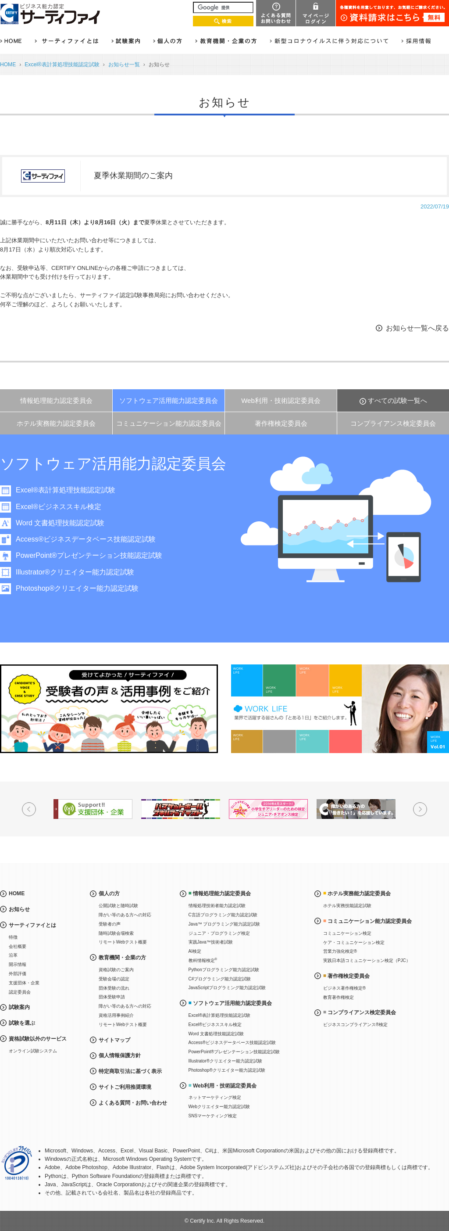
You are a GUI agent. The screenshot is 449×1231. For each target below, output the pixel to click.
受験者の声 (110, 924)
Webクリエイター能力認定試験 (219, 1106)
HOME (8, 64)
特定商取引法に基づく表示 (130, 1071)
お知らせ (19, 909)
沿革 (13, 955)
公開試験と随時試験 (118, 905)
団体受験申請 (112, 996)
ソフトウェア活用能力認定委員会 (168, 400)
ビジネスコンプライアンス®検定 (355, 1024)
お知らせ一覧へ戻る (417, 328)
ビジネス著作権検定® (344, 988)
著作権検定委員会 (281, 423)
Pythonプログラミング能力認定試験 (224, 969)
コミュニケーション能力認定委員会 (168, 423)
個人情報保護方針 (120, 1055)
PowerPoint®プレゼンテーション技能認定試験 (89, 555)
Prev (29, 809)
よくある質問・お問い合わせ (133, 1103)
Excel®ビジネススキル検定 (58, 506)
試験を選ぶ (22, 1023)
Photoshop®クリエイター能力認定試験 (77, 588)
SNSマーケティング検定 (213, 1115)
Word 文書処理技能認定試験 (60, 523)
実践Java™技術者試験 (211, 942)
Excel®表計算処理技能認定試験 (62, 64)
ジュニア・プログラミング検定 (219, 933)
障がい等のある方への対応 (125, 914)
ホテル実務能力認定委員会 (56, 423)
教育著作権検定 (338, 997)
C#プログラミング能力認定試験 (220, 978)
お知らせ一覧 (124, 64)
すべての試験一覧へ (397, 400)
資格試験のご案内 (116, 969)
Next (420, 809)
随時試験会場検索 (116, 933)
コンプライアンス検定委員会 (393, 423)
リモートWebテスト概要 (123, 942)
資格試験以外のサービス (38, 1039)
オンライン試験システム (33, 1050)
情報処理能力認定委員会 (56, 400)
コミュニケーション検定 (347, 933)
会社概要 (17, 946)
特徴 (13, 937)
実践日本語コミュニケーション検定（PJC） (366, 960)
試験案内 (19, 1007)
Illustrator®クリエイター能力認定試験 (75, 572)
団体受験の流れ (114, 988)
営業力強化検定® (340, 951)
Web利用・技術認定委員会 (281, 400)
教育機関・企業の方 (122, 958)
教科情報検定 (203, 960)
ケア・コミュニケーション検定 (354, 942)
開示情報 (17, 964)
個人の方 (109, 893)
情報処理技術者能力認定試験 (217, 905)
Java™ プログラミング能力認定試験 (224, 924)
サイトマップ (114, 1040)
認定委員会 (20, 992)
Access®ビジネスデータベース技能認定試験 (86, 539)
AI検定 (195, 951)
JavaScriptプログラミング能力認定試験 (227, 987)
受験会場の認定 (114, 978)
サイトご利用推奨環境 (125, 1087)
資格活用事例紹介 (116, 1015)
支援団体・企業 (24, 982)
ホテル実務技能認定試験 (347, 905)
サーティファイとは (32, 925)
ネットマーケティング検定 (215, 1097)
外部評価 (17, 973)
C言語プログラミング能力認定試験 (223, 914)
